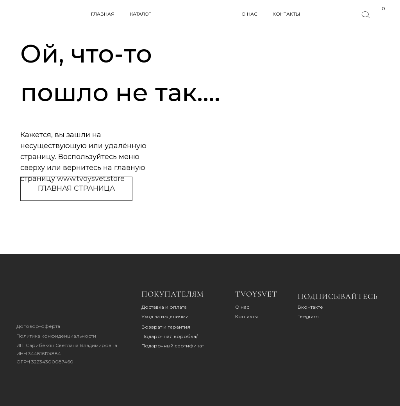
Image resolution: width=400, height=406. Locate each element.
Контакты (246, 316)
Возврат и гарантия (165, 327)
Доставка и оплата (164, 307)
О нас (242, 307)
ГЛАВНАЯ (102, 14)
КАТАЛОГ (140, 14)
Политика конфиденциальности (56, 336)
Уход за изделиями (165, 316)
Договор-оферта (38, 326)
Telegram (308, 316)
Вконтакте (310, 307)
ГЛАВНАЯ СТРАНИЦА (76, 188)
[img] (40, 303)
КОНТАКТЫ (286, 14)
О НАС (249, 14)
